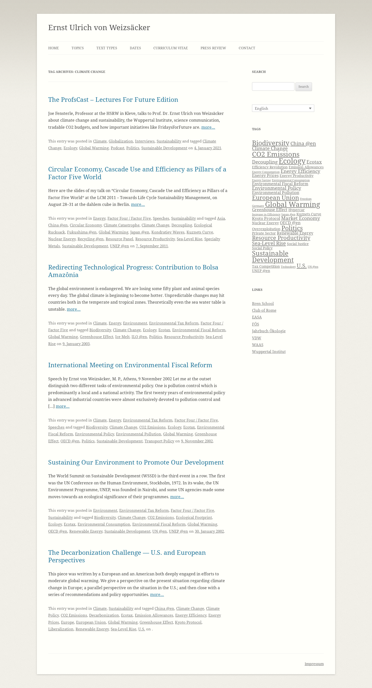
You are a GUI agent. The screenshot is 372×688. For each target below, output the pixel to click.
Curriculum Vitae (170, 47)
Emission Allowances (154, 615)
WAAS (257, 344)
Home (53, 47)
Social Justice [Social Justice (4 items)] (298, 243)
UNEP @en (119, 245)
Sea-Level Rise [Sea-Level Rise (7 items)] (269, 243)
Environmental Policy (94, 433)
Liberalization (61, 628)
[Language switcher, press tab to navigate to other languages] (283, 108)
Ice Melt (122, 336)
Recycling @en (91, 238)
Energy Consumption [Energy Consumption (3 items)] (266, 172)
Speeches (161, 218)
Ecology (70, 147)
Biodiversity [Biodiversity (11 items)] (270, 142)
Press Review (213, 47)
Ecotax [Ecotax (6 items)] (314, 162)
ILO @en (139, 336)
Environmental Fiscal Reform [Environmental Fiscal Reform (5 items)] (280, 184)
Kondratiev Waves (167, 232)
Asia (221, 218)
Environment (135, 323)
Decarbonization (104, 615)
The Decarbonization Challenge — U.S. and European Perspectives (127, 556)
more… (208, 127)
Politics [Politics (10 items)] (292, 227)
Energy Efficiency (190, 615)
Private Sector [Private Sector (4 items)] (264, 233)
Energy (99, 218)
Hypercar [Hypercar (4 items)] (296, 209)
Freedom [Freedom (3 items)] (306, 199)
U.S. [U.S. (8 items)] (302, 265)
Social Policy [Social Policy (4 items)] (262, 248)
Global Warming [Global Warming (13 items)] (292, 204)
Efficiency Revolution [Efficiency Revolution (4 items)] (270, 167)
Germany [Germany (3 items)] (258, 206)
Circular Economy (86, 224)
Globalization (121, 141)
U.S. (141, 628)
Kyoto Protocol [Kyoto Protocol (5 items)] (266, 218)
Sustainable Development (164, 147)
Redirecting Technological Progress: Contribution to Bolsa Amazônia (133, 271)
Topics (78, 47)
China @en (58, 224)
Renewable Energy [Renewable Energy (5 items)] (295, 233)
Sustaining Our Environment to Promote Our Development (136, 462)
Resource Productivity (155, 238)
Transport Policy (159, 440)
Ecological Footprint (194, 517)
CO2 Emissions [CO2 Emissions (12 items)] (275, 154)
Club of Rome (264, 310)
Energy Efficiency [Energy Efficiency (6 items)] (300, 171)
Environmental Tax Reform (174, 323)
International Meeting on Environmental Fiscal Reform (130, 364)
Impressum (314, 663)
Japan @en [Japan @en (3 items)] (288, 214)
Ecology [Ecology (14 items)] (292, 161)
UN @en (159, 531)
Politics (132, 147)
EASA (257, 316)
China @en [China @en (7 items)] (303, 143)
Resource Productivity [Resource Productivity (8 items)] (281, 237)
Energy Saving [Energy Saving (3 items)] (261, 180)
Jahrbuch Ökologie (269, 330)
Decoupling (181, 224)
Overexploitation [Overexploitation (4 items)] (266, 228)
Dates (135, 47)
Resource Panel (119, 238)
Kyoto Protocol (188, 622)
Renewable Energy (85, 531)
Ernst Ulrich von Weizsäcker (99, 27)
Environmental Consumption (104, 524)
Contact (247, 47)
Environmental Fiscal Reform (198, 329)
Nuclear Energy (62, 238)
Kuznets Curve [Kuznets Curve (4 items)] (308, 214)
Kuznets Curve (200, 232)
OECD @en (70, 440)
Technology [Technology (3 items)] (288, 266)
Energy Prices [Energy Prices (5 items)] (265, 175)
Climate (100, 141)
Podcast (117, 147)
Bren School (263, 303)
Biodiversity (100, 329)
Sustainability (169, 141)
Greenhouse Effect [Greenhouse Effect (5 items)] (269, 209)
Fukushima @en (82, 232)
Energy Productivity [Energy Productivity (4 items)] (297, 175)
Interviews (145, 141)
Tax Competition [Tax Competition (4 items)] (266, 266)
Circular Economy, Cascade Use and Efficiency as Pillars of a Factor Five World (137, 173)
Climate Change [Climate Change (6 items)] (270, 148)
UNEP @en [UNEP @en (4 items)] (261, 270)
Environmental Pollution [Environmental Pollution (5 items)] (275, 192)
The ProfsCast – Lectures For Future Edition (113, 99)
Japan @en (139, 232)
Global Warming (94, 147)
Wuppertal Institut (269, 351)
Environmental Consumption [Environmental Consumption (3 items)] (291, 180)
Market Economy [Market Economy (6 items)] (300, 218)
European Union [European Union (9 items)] (275, 198)
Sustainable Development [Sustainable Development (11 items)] (273, 256)
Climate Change (155, 224)
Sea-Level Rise (189, 238)
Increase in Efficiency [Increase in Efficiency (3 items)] (266, 214)
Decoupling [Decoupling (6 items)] (265, 162)
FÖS (255, 324)
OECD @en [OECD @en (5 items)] (290, 222)
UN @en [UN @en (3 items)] (313, 266)
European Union (91, 622)
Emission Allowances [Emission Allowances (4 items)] (306, 167)
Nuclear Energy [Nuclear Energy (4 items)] (265, 222)
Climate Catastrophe (122, 224)
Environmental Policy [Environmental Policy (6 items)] (276, 188)
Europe (67, 622)
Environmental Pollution (138, 433)
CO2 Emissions (152, 427)
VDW (256, 337)
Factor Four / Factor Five (129, 218)
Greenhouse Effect (96, 336)
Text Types (106, 47)
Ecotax (164, 329)
